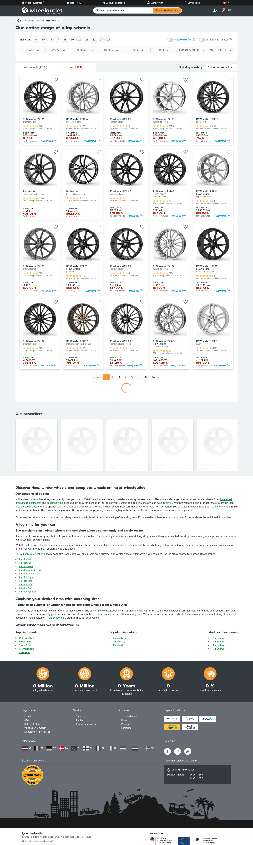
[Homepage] (19, 21)
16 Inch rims (218, 649)
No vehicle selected (33, 21)
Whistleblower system (35, 728)
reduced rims (218, 506)
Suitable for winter (219, 39)
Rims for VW (25, 559)
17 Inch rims (218, 641)
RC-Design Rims (26, 638)
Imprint (28, 716)
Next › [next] (155, 377)
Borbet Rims (25, 641)
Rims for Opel (25, 588)
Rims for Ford (25, 581)
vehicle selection (34, 554)
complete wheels (102, 610)
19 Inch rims (218, 645)
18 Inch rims (218, 638)
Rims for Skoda (26, 573)
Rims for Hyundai (27, 591)
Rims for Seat (25, 584)
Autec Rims (24, 652)
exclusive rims (55, 502)
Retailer (79, 720)
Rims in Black (119, 638)
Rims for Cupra (26, 577)
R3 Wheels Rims (26, 649)
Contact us (81, 716)
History (125, 720)
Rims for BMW (26, 566)
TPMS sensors (53, 617)
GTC (26, 720)
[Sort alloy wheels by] (222, 67)
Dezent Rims (25, 645)
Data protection (32, 724)
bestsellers (35, 502)
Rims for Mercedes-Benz (31, 570)
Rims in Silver (119, 645)
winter (168, 502)
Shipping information (86, 724)
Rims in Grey (119, 641)
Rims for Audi (25, 563)
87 (145, 377)
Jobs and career (129, 716)
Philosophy (126, 724)
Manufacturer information (37, 732)
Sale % (76, 67)
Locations (126, 728)
